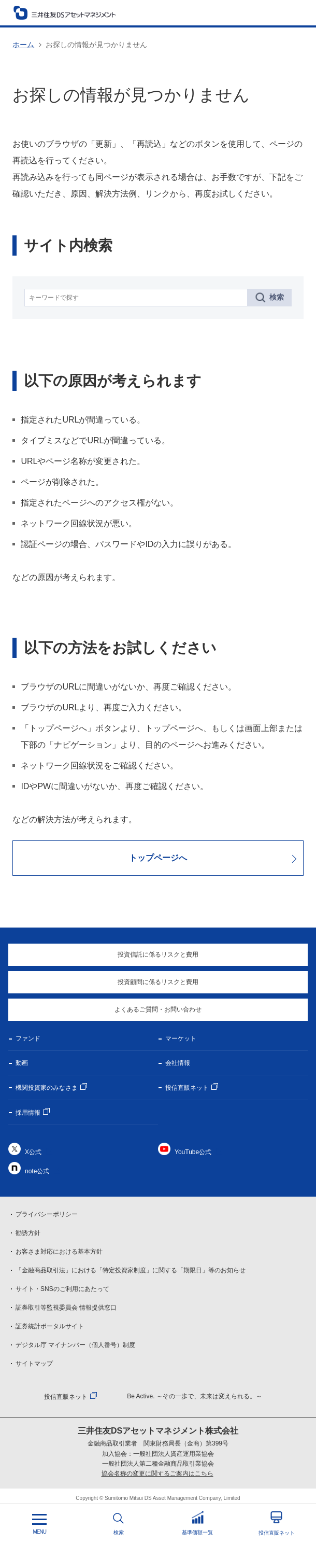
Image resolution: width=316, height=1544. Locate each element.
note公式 (37, 1171)
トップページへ (158, 857)
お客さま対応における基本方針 (59, 1251)
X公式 (33, 1152)
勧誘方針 (28, 1233)
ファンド (28, 1038)
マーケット (180, 1038)
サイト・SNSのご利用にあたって (62, 1289)
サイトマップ (34, 1363)
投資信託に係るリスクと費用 (158, 954)
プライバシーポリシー (47, 1214)
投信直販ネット (187, 1087)
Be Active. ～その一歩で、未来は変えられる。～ (194, 1396)
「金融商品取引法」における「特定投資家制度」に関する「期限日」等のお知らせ (131, 1270)
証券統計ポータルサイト (50, 1326)
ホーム (23, 44)
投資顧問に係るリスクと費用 (158, 982)
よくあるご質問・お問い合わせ (158, 1009)
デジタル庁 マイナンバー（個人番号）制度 (75, 1345)
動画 (22, 1062)
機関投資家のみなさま (47, 1087)
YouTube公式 (193, 1152)
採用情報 (28, 1112)
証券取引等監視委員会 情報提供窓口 (66, 1307)
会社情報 (177, 1062)
